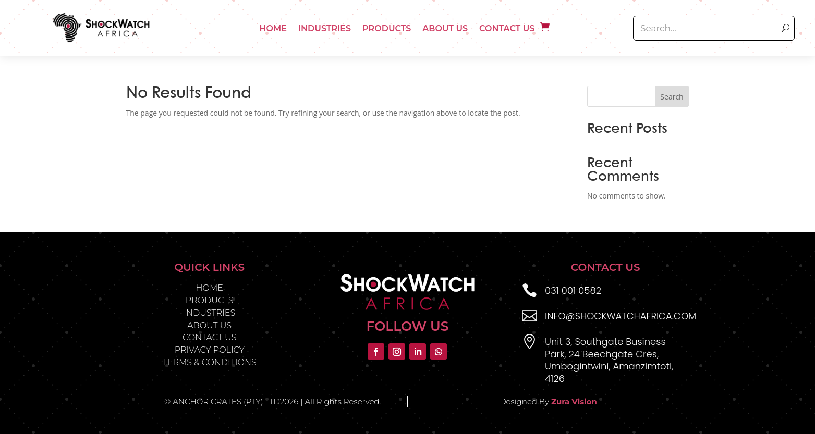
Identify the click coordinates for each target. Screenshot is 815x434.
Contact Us (506, 28)
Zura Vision (574, 401)
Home (273, 28)
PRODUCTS (210, 300)
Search (671, 97)
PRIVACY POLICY (210, 350)
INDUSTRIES (209, 313)
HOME (209, 288)
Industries (324, 28)
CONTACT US (209, 337)
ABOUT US (209, 325)
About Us (445, 28)
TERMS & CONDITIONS (210, 362)
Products (386, 28)
